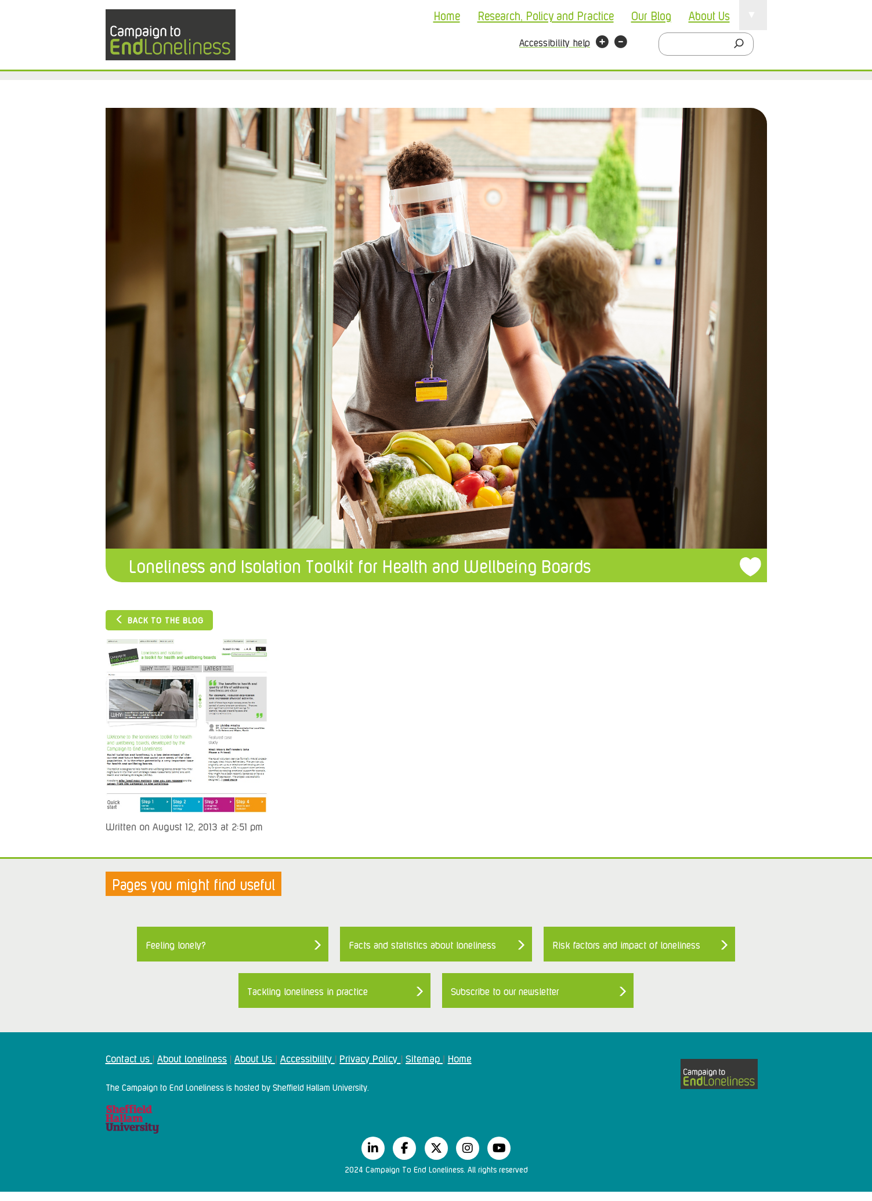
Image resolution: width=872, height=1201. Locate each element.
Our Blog (651, 15)
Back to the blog (159, 620)
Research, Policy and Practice (545, 15)
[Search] (742, 44)
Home (446, 15)
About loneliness (192, 1057)
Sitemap (424, 1057)
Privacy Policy (369, 1057)
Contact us (129, 1057)
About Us (709, 15)
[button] (602, 43)
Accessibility (307, 1057)
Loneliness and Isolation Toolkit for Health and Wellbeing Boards (360, 565)
